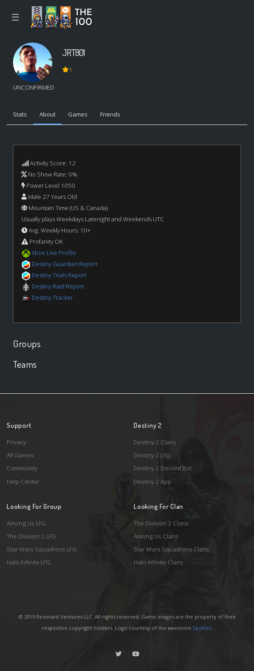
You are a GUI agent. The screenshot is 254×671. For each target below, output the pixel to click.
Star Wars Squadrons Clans (171, 549)
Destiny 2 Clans (155, 442)
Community (22, 468)
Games (78, 114)
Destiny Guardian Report (64, 264)
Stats (20, 114)
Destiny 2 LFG (152, 455)
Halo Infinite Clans (158, 562)
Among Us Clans (156, 536)
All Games (20, 455)
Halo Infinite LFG (29, 562)
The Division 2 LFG (31, 536)
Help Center (23, 481)
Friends (110, 114)
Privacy (16, 442)
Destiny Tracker (52, 297)
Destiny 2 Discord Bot (162, 468)
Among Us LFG (26, 523)
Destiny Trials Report (59, 275)
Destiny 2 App (152, 481)
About (47, 114)
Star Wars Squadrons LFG (41, 549)
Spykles (202, 627)
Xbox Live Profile (54, 253)
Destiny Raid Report (58, 286)
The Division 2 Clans (161, 523)
